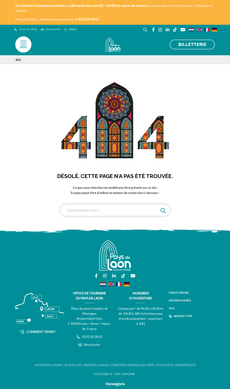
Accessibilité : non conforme (115, 374)
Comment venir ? (38, 332)
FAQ (171, 308)
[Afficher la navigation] (23, 44)
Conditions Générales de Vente (132, 365)
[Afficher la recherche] (145, 29)
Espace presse (179, 292)
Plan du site (73, 365)
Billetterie (192, 44)
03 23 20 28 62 (89, 337)
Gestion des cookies (48, 365)
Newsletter (180, 316)
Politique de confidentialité (176, 365)
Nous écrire (89, 344)
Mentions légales (96, 365)
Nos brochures (180, 300)
